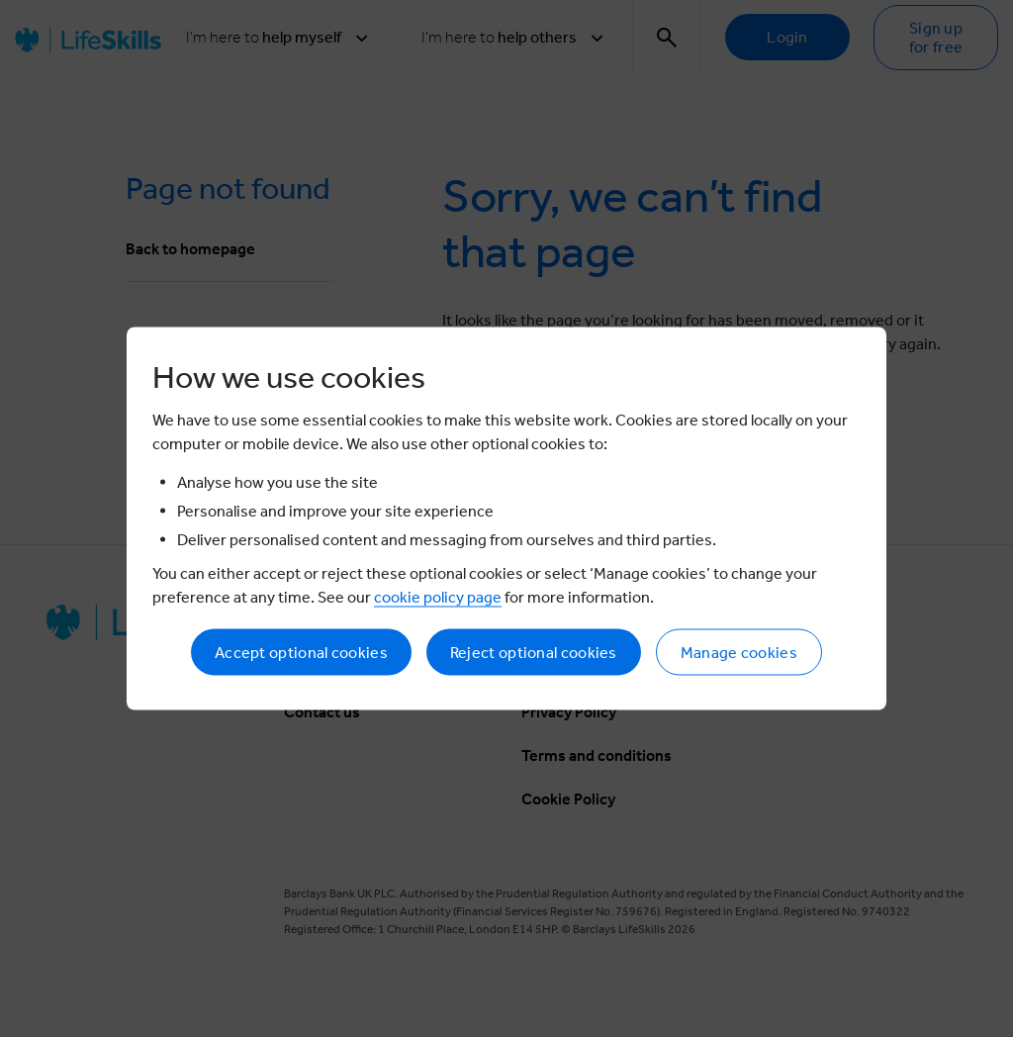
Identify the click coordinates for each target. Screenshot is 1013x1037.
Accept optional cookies (301, 652)
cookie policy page (438, 597)
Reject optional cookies (533, 652)
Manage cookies (739, 652)
